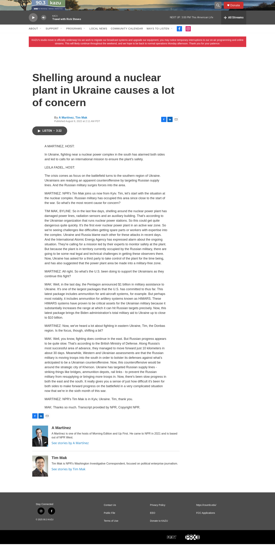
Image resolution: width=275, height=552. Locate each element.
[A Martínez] (40, 444)
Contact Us (110, 513)
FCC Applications (205, 521)
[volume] (44, 25)
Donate (237, 9)
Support (52, 36)
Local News (98, 36)
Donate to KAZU (159, 528)
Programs (74, 36)
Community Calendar (127, 36)
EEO (152, 521)
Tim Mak (81, 125)
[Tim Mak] (40, 473)
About (33, 36)
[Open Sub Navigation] (40, 36)
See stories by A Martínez (70, 451)
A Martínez (66, 125)
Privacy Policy (157, 513)
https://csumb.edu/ (206, 513)
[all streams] (233, 25)
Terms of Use (111, 528)
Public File (109, 521)
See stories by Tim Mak (68, 477)
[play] (33, 25)
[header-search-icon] (219, 9)
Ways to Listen (158, 36)
